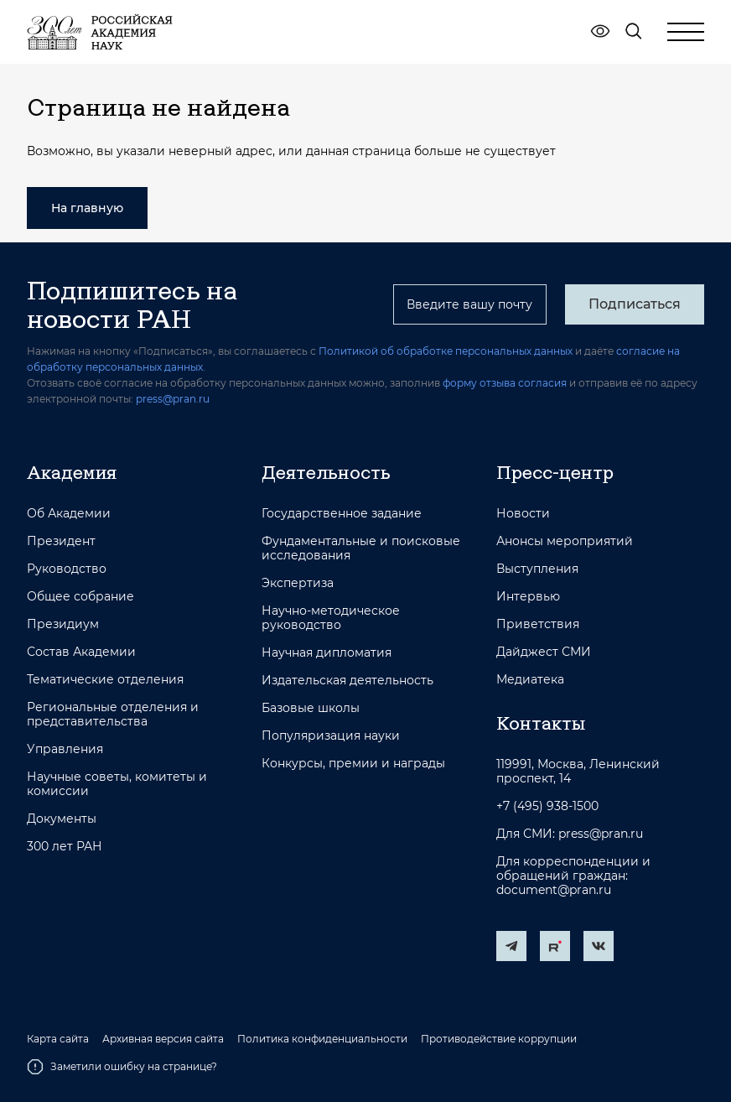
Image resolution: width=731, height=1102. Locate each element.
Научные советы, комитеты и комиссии (117, 784)
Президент (61, 541)
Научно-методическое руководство (331, 618)
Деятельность (326, 472)
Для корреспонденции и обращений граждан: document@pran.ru (573, 876)
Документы (61, 819)
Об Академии (69, 514)
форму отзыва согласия (505, 383)
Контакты (540, 723)
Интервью (528, 597)
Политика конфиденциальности (322, 1039)
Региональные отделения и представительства (113, 714)
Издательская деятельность (347, 680)
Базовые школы (311, 708)
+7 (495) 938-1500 (547, 806)
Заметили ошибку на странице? (122, 1066)
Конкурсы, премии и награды (353, 763)
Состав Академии (81, 652)
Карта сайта (58, 1039)
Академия (72, 472)
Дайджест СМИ (543, 652)
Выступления (537, 569)
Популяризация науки (331, 736)
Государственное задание (342, 514)
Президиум (63, 624)
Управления (65, 749)
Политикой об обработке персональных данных (446, 351)
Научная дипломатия (326, 653)
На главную (87, 208)
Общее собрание (80, 597)
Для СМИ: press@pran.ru (569, 834)
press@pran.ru (173, 398)
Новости (523, 514)
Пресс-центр (555, 472)
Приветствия (537, 624)
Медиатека (530, 680)
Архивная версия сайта (163, 1039)
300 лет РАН (64, 846)
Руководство (66, 569)
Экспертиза (298, 583)
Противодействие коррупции (499, 1039)
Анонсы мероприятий (564, 541)
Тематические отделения (105, 680)
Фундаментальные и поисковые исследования (361, 548)
